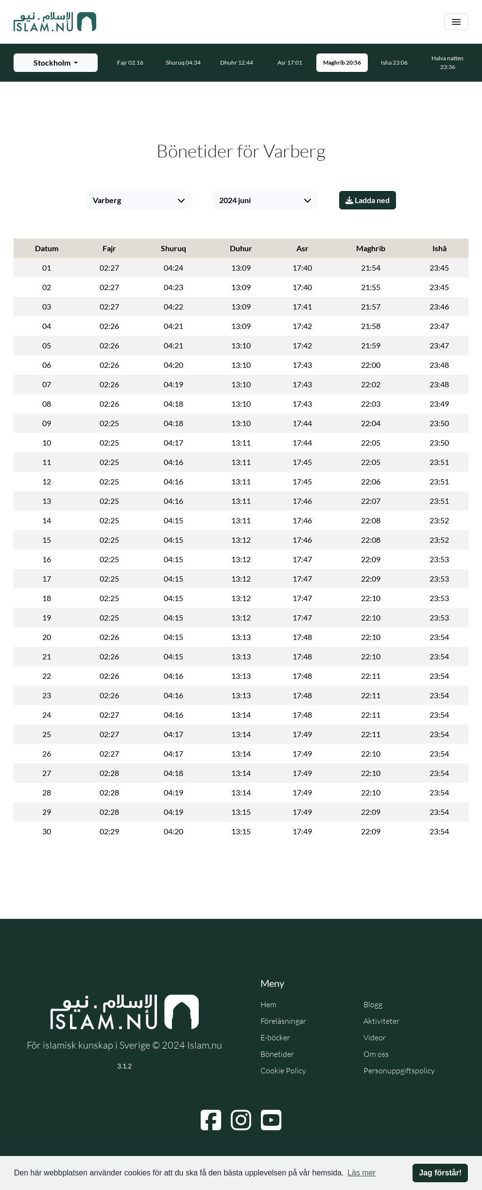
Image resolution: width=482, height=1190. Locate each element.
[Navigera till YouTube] (271, 1120)
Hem (268, 1004)
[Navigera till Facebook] (211, 1120)
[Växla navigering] (456, 22)
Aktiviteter (381, 1021)
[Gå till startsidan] (55, 22)
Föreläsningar (283, 1021)
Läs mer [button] (361, 1173)
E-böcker (275, 1037)
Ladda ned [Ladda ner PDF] (367, 200)
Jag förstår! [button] (440, 1173)
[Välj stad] (138, 200)
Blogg (372, 1004)
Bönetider (277, 1054)
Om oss (376, 1054)
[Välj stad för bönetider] (56, 62)
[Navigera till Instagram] (241, 1120)
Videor (374, 1037)
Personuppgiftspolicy (399, 1070)
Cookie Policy (283, 1070)
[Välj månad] (265, 200)
